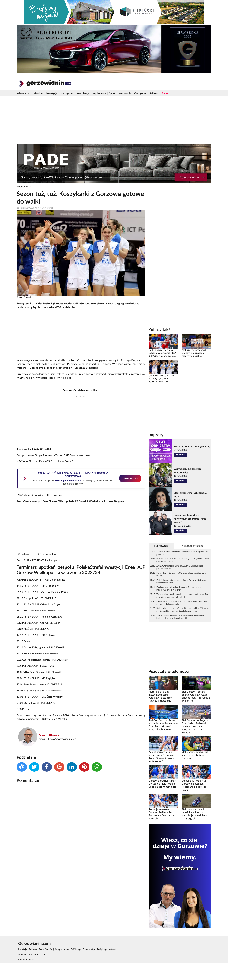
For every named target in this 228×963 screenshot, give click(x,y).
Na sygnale (67, 93)
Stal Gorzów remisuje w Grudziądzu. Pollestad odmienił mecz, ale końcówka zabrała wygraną (195, 726)
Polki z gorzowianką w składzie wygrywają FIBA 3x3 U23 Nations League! (162, 353)
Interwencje (124, 93)
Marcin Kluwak (49, 735)
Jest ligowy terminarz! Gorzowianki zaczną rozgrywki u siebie (194, 353)
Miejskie (38, 93)
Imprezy (156, 435)
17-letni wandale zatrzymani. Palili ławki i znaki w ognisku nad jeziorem (182, 553)
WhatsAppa (75, 480)
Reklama (154, 93)
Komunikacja (82, 93)
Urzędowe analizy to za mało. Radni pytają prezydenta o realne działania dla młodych (182, 560)
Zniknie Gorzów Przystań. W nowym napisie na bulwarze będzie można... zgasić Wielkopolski (180, 616)
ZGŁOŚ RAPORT (130, 478)
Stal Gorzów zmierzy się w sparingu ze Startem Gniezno (196, 755)
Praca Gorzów (46, 949)
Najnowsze (161, 546)
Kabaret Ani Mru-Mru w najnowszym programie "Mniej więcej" (190, 519)
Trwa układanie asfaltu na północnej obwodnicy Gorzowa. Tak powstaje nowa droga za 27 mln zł (182, 595)
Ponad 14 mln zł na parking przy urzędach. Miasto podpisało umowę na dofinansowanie (181, 602)
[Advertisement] (114, 120)
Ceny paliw (140, 93)
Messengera (61, 480)
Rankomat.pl (89, 949)
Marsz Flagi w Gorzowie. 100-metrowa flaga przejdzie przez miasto (181, 574)
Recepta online (61, 949)
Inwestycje (51, 93)
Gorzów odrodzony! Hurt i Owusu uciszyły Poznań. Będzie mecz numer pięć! (163, 784)
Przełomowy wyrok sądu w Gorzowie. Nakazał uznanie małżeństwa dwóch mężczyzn (179, 588)
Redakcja (22, 949)
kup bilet (180, 455)
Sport (112, 93)
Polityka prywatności (107, 949)
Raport (166, 93)
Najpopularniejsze (192, 545)
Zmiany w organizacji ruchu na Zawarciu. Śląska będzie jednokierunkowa (179, 567)
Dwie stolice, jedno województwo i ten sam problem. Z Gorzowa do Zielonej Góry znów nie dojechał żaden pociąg (183, 609)
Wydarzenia (99, 93)
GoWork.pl (76, 949)
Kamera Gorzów (26, 960)
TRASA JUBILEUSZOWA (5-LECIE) (192, 447)
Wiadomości (23, 93)
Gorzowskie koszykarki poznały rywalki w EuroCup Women (161, 378)
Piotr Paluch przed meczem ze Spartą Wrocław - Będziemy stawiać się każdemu (181, 581)
